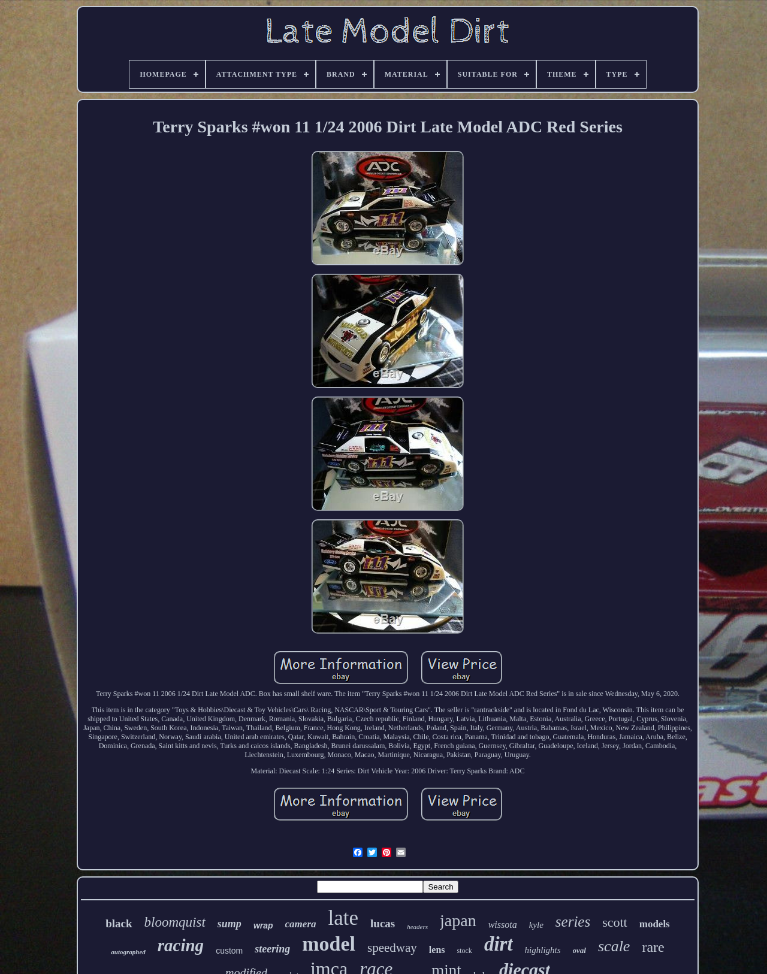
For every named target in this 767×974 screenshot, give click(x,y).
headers (417, 926)
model (328, 944)
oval (579, 950)
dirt (498, 944)
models (654, 924)
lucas (382, 923)
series (572, 921)
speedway (392, 947)
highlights (543, 950)
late (343, 918)
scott (614, 922)
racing (181, 945)
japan (458, 920)
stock (464, 950)
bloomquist (175, 922)
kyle (536, 925)
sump (229, 924)
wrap (263, 925)
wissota (502, 924)
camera (300, 924)
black (118, 923)
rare (653, 947)
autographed (128, 951)
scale (614, 946)
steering (272, 949)
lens (437, 950)
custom (229, 950)
